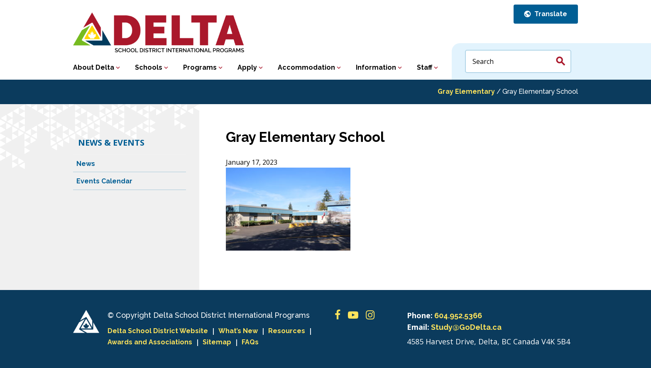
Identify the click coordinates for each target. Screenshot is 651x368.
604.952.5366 (458, 315)
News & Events (111, 142)
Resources (286, 331)
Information (376, 67)
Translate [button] (550, 14)
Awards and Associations (150, 342)
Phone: (420, 315)
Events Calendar (104, 181)
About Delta (93, 67)
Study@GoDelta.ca (466, 327)
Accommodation (306, 67)
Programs (200, 67)
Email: (418, 327)
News (85, 164)
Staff (424, 67)
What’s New (238, 331)
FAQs (250, 342)
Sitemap (217, 342)
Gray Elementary (466, 91)
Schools (148, 67)
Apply (247, 67)
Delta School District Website (158, 331)
